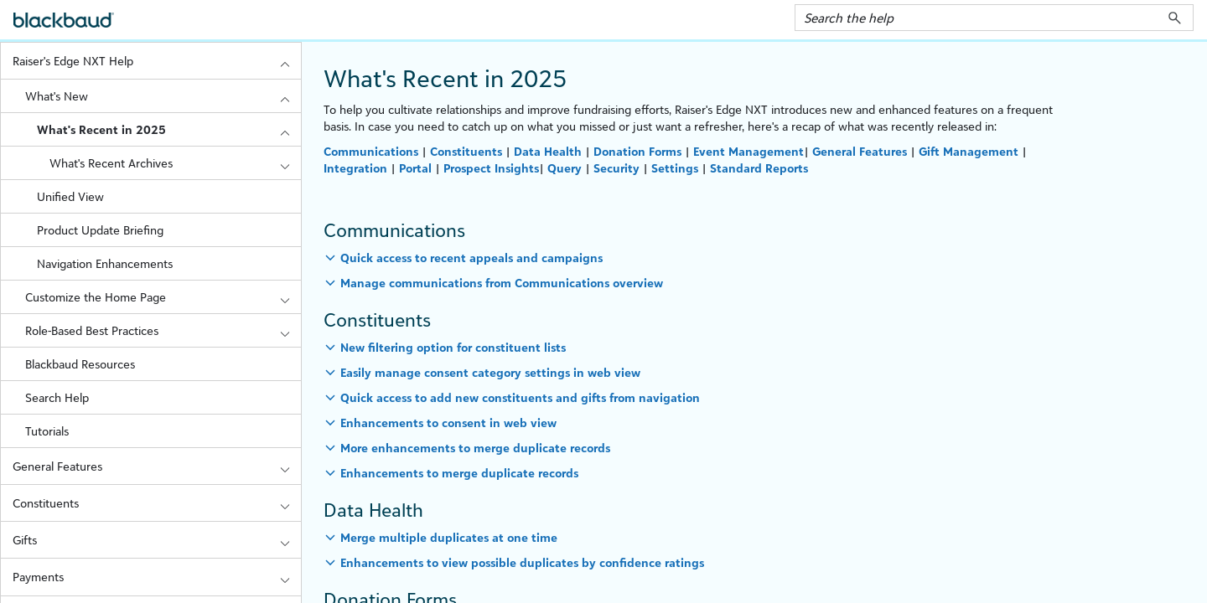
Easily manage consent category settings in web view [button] (490, 372)
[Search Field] (994, 17)
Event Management (748, 151)
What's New (163, 96)
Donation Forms (637, 151)
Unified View (70, 196)
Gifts (157, 540)
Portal (415, 168)
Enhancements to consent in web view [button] (448, 422)
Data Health (548, 151)
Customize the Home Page (163, 297)
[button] (1175, 17)
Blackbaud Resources (80, 364)
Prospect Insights (491, 168)
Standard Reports (759, 168)
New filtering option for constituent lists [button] (453, 347)
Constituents (157, 503)
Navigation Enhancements (105, 263)
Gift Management (968, 151)
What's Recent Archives (175, 163)
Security (616, 168)
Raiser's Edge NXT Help (157, 61)
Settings (674, 168)
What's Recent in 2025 (169, 129)
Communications (373, 151)
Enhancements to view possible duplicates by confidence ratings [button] (522, 562)
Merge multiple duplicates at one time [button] (448, 537)
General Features (157, 466)
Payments (157, 577)
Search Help (57, 397)
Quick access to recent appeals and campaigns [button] (471, 257)
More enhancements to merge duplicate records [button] (475, 448)
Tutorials (47, 431)
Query (564, 168)
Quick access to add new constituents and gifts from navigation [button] (520, 397)
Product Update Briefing (100, 230)
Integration (355, 168)
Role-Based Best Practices (163, 330)
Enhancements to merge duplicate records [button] (459, 473)
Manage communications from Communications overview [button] (501, 283)
